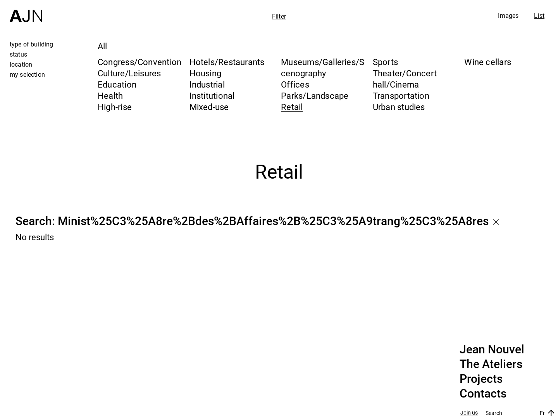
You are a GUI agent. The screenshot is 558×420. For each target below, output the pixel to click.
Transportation (401, 95)
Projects (481, 379)
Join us (469, 413)
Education (117, 84)
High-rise (115, 106)
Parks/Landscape (314, 95)
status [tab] (18, 54)
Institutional (212, 95)
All (102, 46)
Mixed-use (209, 106)
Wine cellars (487, 61)
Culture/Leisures (129, 73)
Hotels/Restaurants (227, 61)
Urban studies (399, 106)
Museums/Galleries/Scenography (322, 67)
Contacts (483, 393)
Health (110, 95)
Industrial (207, 84)
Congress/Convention (139, 61)
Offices (295, 84)
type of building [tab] (31, 44)
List (539, 15)
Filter (279, 16)
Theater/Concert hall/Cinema (405, 78)
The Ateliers (491, 364)
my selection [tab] (27, 74)
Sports (385, 61)
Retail (292, 106)
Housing (205, 73)
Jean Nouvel (492, 349)
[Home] (26, 11)
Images (508, 15)
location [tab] (21, 64)
